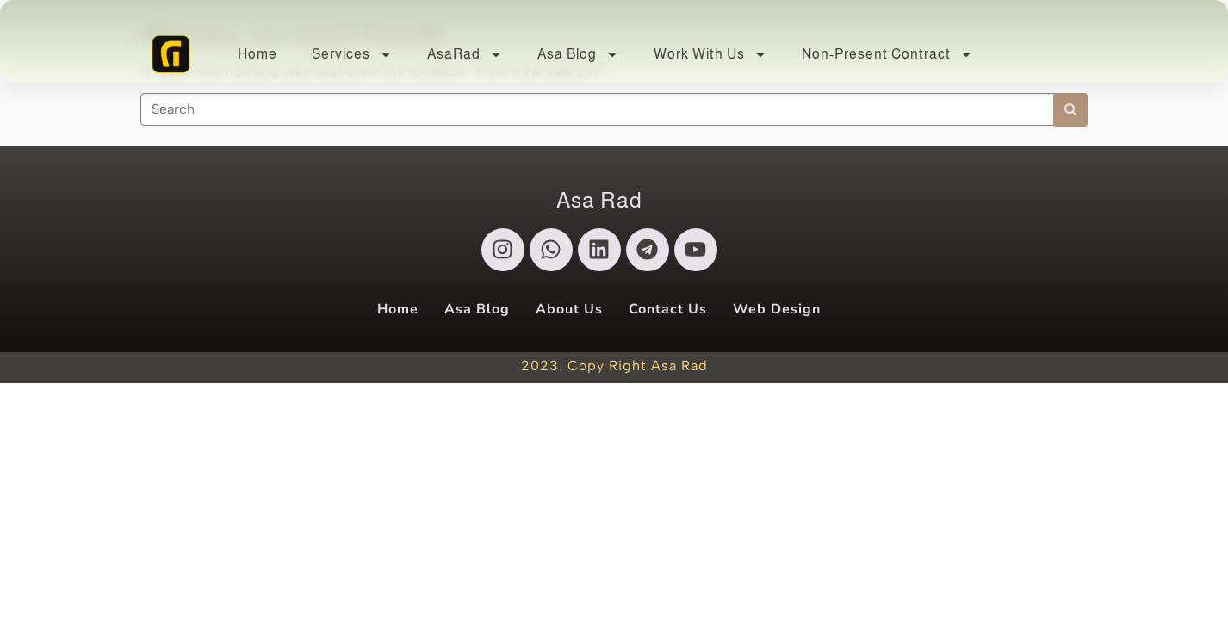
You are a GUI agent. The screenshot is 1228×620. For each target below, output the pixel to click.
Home (257, 53)
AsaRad (465, 54)
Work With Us (710, 54)
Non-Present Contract (887, 54)
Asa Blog (578, 54)
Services (352, 54)
